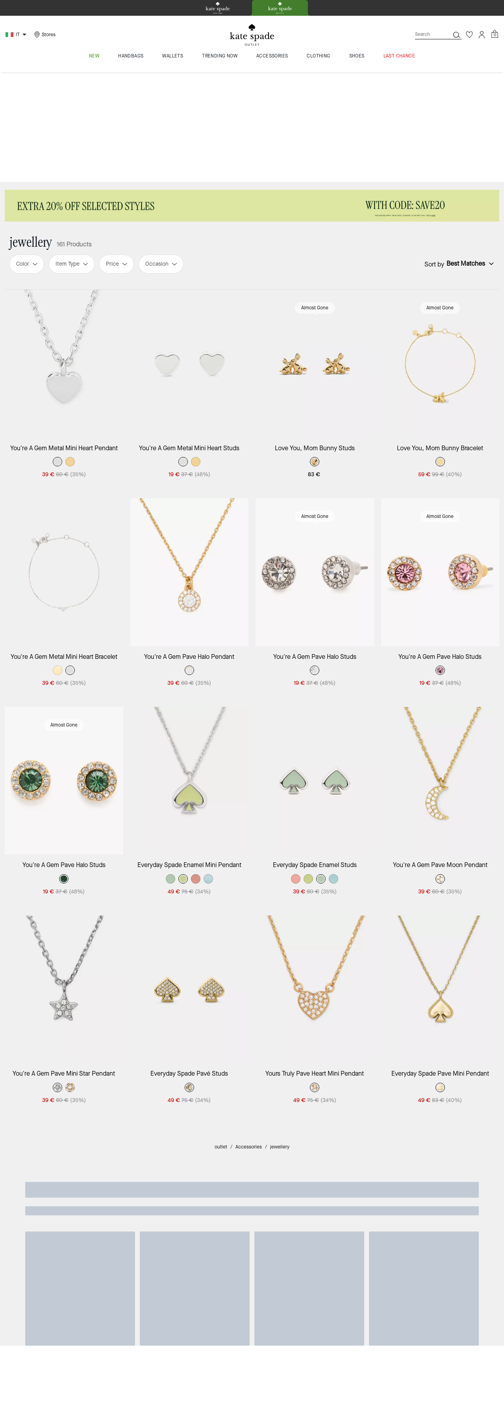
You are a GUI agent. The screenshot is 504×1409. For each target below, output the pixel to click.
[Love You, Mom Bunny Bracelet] (440, 253)
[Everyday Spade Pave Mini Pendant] (440, 879)
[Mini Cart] (494, 34)
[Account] (482, 34)
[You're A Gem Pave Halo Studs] (315, 462)
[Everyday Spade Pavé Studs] (189, 879)
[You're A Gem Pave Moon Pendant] (440, 671)
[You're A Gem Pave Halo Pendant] (189, 462)
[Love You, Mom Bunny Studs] (315, 253)
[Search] (426, 34)
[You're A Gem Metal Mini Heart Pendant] (64, 253)
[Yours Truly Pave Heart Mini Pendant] (315, 879)
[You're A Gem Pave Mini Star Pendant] (64, 879)
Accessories (248, 1037)
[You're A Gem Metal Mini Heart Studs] (189, 253)
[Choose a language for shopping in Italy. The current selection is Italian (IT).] (17, 34)
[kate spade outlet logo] (252, 35)
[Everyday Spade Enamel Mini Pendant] (189, 671)
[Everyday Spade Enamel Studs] (315, 671)
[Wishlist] (469, 34)
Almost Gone (314, 198)
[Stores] (44, 34)
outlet (221, 1037)
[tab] (218, 8)
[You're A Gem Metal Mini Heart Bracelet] (64, 462)
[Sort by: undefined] (469, 153)
